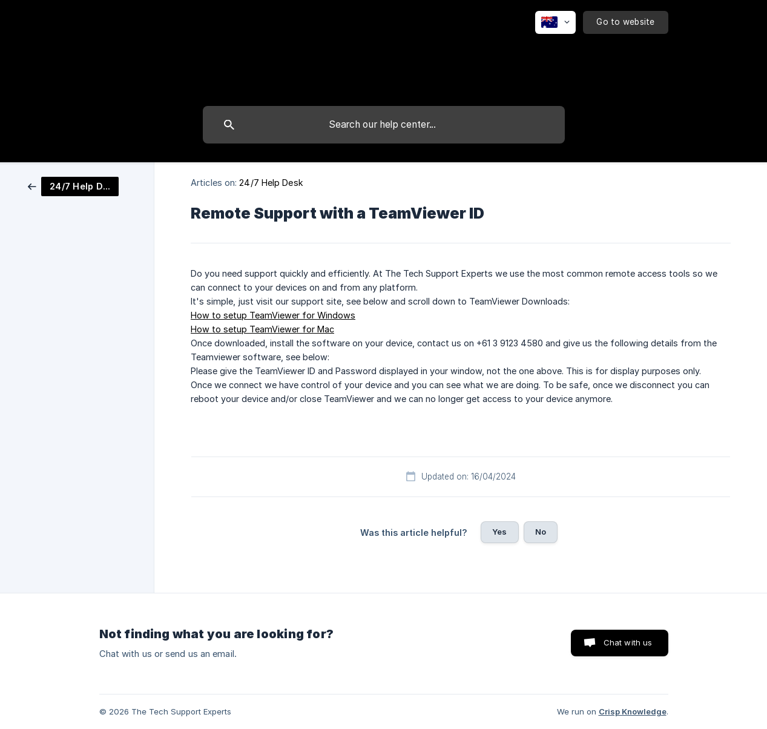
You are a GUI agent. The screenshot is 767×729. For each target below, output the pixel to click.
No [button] (540, 531)
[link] (73, 185)
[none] (555, 22)
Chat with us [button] (628, 642)
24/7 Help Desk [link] (271, 182)
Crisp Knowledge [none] (633, 711)
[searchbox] (384, 124)
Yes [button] (499, 531)
